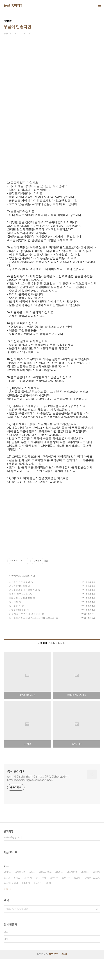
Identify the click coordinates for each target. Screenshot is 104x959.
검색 (96, 909)
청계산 (38, 883)
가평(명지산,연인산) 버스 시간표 (24, 614)
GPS (97, 872)
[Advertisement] (52, 87)
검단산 (60, 872)
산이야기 (13, 576)
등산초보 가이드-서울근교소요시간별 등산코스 (31, 618)
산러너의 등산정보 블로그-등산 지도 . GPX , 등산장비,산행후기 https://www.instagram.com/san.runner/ (38, 778)
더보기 (6, 889)
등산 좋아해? (13, 5)
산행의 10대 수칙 (17, 610)
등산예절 (13, 602)
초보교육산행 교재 (18, 586)
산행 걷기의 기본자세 (19, 582)
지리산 (8, 872)
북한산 (86, 872)
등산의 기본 (15, 606)
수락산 (26, 883)
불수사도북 (46, 872)
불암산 (54, 877)
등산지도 (73, 872)
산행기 (28, 877)
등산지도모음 (93, 877)
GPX (7, 877)
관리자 (64, 954)
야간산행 (41, 877)
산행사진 (21, 872)
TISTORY (53, 954)
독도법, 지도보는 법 (18, 594)
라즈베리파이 (11, 883)
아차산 (50, 883)
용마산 (66, 877)
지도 (17, 877)
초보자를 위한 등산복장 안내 (23, 590)
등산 (33, 872)
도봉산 (78, 877)
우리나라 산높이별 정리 (20, 598)
